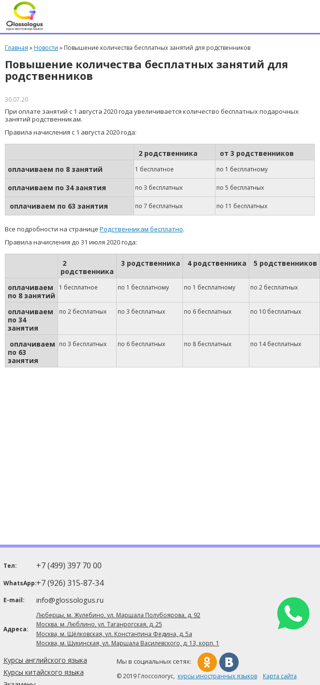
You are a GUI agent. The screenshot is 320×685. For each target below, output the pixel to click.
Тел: (10, 566)
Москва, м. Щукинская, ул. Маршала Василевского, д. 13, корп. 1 (127, 643)
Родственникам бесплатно (141, 229)
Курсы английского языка (45, 660)
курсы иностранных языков (217, 676)
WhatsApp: (19, 583)
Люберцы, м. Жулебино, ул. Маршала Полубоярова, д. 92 (118, 615)
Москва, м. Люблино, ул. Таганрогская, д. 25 (99, 624)
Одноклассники (207, 662)
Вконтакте (229, 662)
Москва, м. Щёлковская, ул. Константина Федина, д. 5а (114, 634)
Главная (16, 48)
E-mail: (14, 600)
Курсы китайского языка (43, 672)
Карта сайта (280, 676)
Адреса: (16, 629)
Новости (46, 48)
